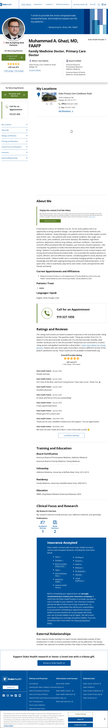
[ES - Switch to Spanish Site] (104, 4)
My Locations (6, 124)
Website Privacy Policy (37, 709)
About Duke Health (63, 684)
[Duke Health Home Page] (12, 679)
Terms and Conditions (37, 705)
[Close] (104, 719)
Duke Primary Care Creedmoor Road (75, 93)
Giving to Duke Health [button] (52, 663)
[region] (54, 719)
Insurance (5, 152)
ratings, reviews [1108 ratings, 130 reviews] (14, 71)
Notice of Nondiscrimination (39, 691)
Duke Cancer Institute (91, 684)
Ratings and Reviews (9, 136)
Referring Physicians (63, 701)
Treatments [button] (37, 4)
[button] (43, 526)
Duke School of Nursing (91, 694)
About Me (5, 130)
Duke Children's (89, 687)
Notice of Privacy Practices (38, 694)
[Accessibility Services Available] (47, 104)
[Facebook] (4, 695)
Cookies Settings (80, 714)
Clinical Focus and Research (12, 147)
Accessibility (33, 684)
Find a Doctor (26, 4)
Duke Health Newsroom (64, 694)
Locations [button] (49, 4)
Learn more (92, 216)
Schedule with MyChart (12, 57)
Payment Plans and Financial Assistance (43, 698)
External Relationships (10, 158)
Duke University (88, 698)
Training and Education (10, 141)
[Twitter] (16, 695)
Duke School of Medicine (92, 691)
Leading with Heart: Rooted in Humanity (43, 687)
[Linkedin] (12, 695)
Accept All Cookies (80, 725)
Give (91, 4)
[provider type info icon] (105, 40)
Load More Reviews (71, 435)
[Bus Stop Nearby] (51, 104)
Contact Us (10, 687)
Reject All (80, 719)
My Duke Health (79, 4)
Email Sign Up (61, 698)
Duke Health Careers (63, 691)
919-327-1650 (65, 317)
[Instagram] (8, 695)
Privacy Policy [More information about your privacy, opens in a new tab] (8, 726)
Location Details (35, 70)
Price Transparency (36, 701)
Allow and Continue (50, 221)
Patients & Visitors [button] (62, 4)
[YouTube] (20, 695)
